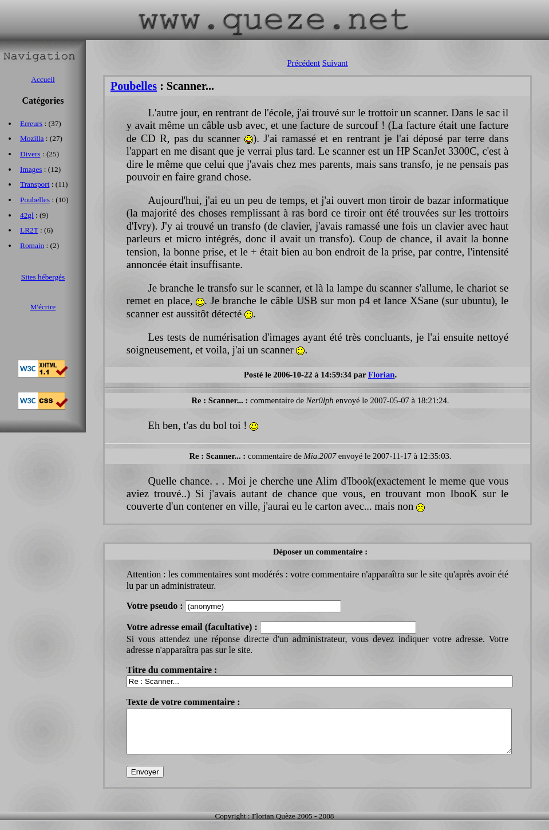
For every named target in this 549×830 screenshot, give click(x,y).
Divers (30, 154)
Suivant (335, 63)
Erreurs (31, 123)
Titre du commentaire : (172, 670)
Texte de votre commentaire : (183, 702)
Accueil (42, 79)
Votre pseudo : (156, 606)
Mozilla (32, 138)
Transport (34, 184)
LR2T (29, 230)
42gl (27, 215)
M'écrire (43, 306)
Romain (32, 245)
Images (31, 169)
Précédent (303, 63)
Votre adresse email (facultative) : (193, 627)
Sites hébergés (43, 277)
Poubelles (133, 86)
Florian (381, 374)
